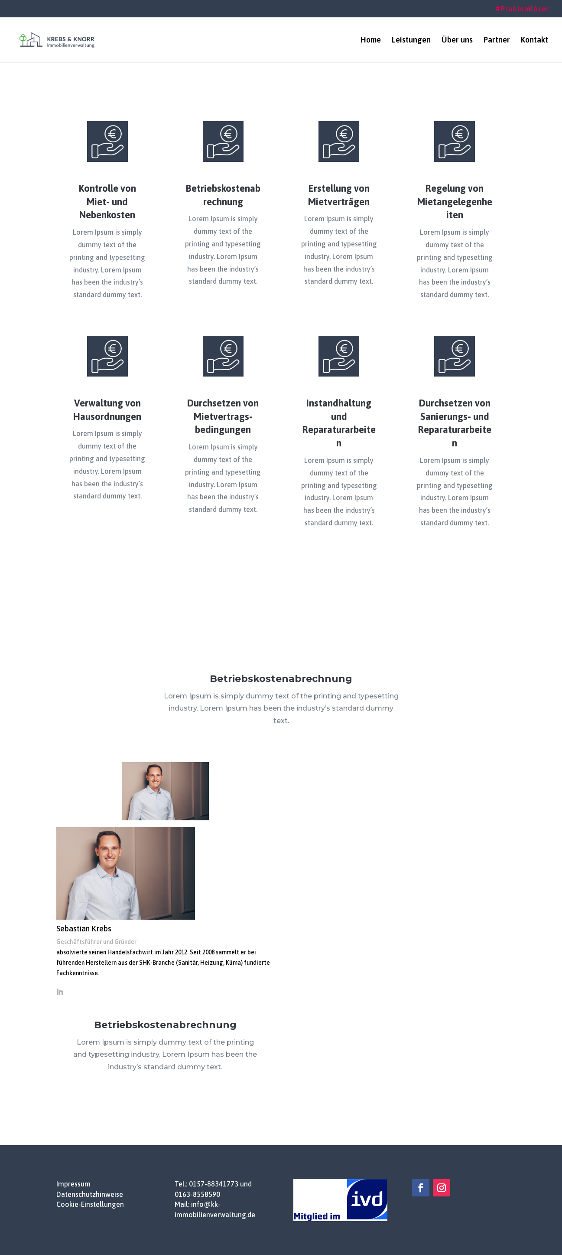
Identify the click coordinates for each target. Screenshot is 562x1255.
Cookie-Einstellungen (90, 1204)
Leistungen (411, 40)
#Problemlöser (522, 9)
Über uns (457, 40)
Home (371, 40)
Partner (497, 40)
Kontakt (534, 40)
